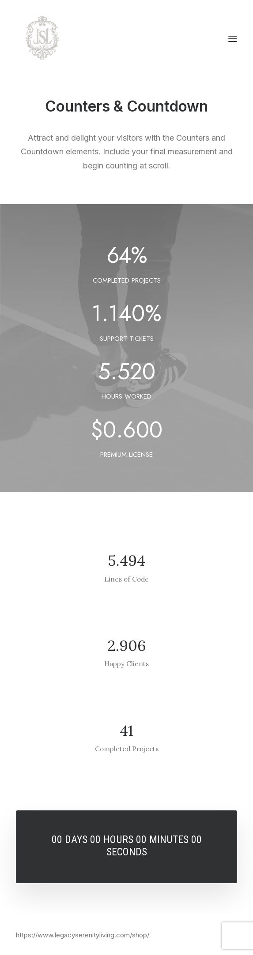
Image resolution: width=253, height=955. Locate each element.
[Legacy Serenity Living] (42, 39)
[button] (232, 39)
